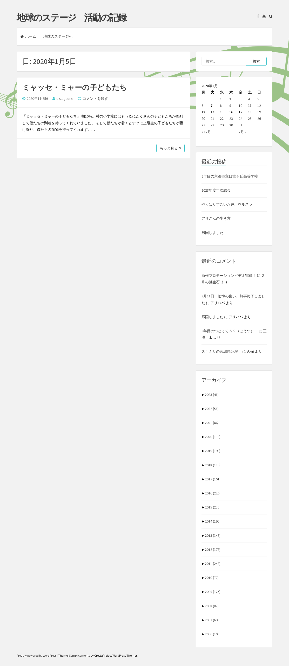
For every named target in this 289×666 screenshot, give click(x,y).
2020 (212, 436)
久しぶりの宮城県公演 (221, 351)
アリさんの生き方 (216, 218)
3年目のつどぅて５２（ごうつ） (229, 331)
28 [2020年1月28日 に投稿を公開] (212, 125)
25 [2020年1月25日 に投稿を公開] (250, 118)
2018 (212, 465)
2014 (212, 521)
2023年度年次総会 (216, 190)
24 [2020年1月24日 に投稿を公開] (240, 118)
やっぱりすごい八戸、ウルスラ (226, 204)
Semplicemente (79, 655)
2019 (212, 450)
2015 (212, 507)
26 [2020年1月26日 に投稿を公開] (259, 118)
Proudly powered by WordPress (37, 655)
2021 (212, 422)
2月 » (242, 131)
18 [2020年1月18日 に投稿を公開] (250, 112)
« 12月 (206, 131)
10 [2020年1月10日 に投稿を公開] (240, 105)
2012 (212, 549)
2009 (212, 591)
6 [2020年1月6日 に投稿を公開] (202, 105)
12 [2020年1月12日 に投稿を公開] (259, 105)
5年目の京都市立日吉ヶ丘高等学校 (229, 176)
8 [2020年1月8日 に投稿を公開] (221, 105)
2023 (212, 394)
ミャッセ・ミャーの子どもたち (74, 87)
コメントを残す (95, 98)
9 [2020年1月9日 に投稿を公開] (230, 105)
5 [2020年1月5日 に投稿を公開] (258, 99)
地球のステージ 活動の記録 (71, 17)
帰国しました (212, 232)
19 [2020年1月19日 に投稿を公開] (259, 112)
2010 (212, 577)
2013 (212, 535)
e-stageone (64, 98)
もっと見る (170, 148)
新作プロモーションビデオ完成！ (228, 275)
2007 (212, 620)
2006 (212, 634)
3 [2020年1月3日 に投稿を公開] (239, 99)
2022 (212, 408)
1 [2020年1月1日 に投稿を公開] (221, 99)
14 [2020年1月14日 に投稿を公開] (212, 112)
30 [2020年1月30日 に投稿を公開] (231, 125)
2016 (212, 493)
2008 (212, 606)
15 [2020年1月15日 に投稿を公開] (222, 112)
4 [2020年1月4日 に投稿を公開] (249, 99)
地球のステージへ (57, 36)
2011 (212, 563)
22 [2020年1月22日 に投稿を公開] (222, 118)
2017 (212, 479)
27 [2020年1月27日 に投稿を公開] (203, 125)
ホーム (28, 36)
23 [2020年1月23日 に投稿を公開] (231, 118)
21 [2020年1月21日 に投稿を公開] (212, 118)
